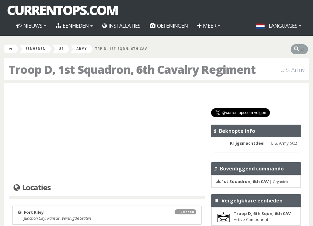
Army (81, 48)
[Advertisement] (107, 133)
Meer (208, 25)
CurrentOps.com (62, 10)
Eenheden (74, 25)
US (61, 48)
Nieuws (31, 25)
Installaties (121, 25)
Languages (278, 25)
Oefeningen (169, 25)
